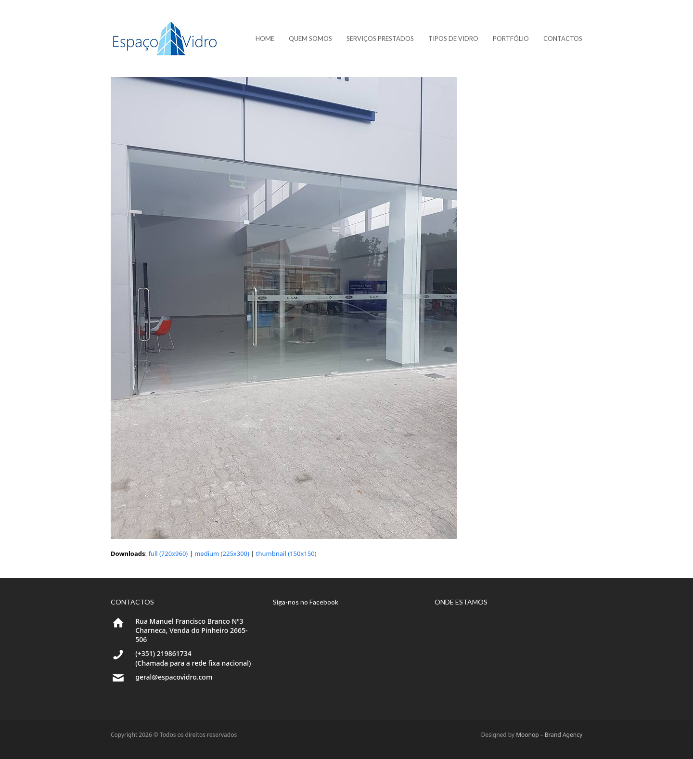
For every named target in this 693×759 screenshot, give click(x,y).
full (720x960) (168, 553)
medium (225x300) (221, 553)
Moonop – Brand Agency (549, 735)
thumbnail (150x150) (286, 553)
